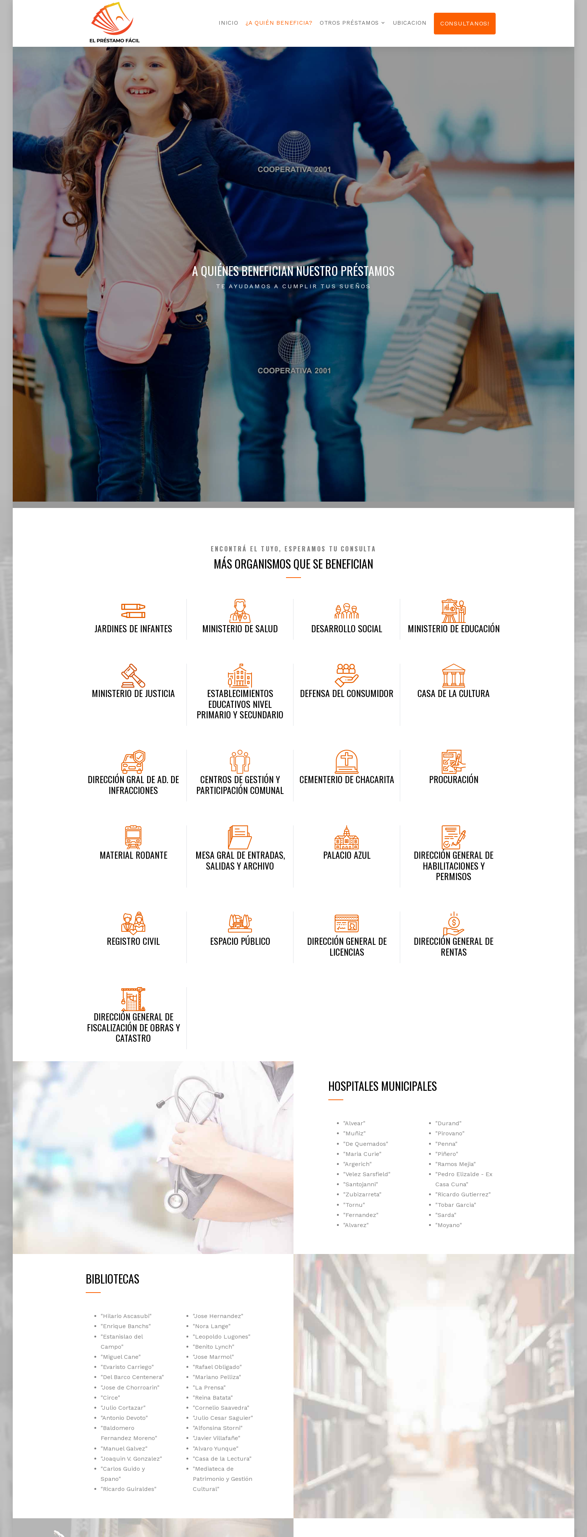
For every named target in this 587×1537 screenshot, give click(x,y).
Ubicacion (410, 22)
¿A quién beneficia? (279, 22)
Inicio (228, 22)
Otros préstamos (349, 22)
